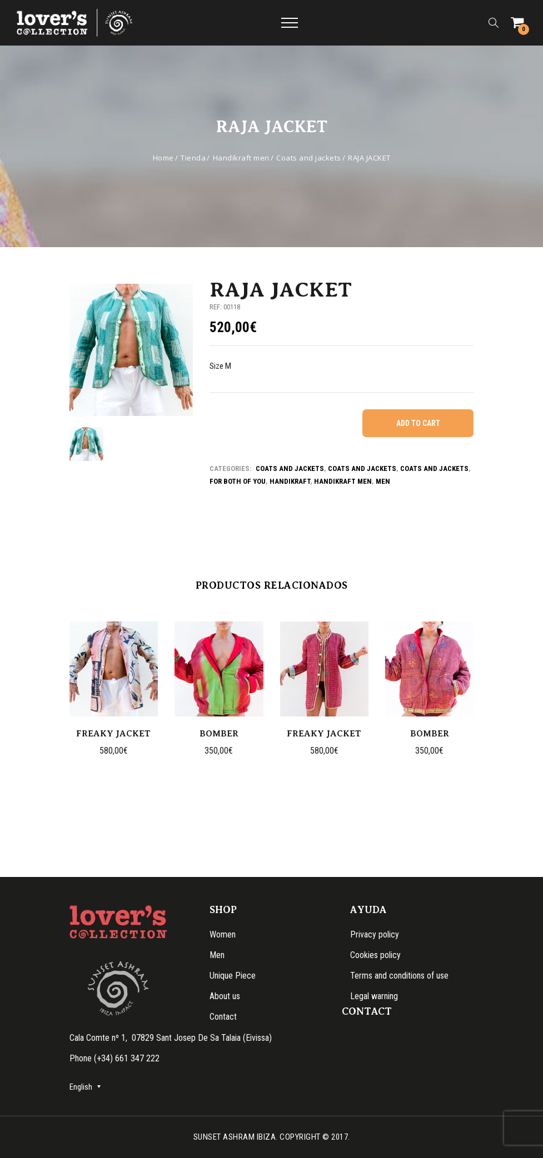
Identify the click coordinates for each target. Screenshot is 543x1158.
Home (163, 158)
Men (383, 481)
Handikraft (290, 481)
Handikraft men (241, 158)
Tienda (193, 158)
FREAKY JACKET (113, 734)
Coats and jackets (308, 158)
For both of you (238, 481)
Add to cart (418, 423)
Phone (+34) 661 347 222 (114, 1058)
